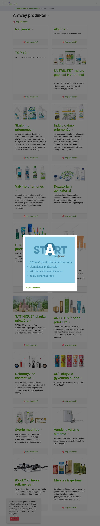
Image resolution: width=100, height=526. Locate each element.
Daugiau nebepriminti (33, 288)
